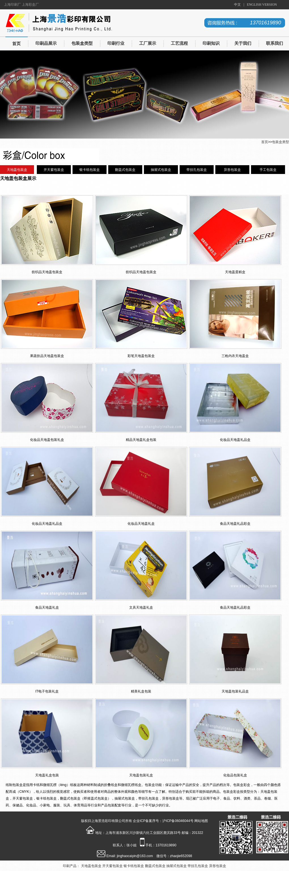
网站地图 (201, 821)
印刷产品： (71, 866)
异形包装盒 (232, 170)
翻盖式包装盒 (125, 170)
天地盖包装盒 (17, 170)
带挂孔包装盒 (196, 170)
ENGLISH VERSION (262, 5)
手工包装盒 (268, 170)
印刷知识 (211, 43)
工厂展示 (147, 43)
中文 (237, 5)
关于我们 (242, 43)
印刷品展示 (46, 43)
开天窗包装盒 (54, 170)
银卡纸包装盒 (89, 170)
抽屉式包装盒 (161, 170)
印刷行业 (115, 43)
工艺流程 (179, 43)
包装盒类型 (82, 43)
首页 (16, 43)
